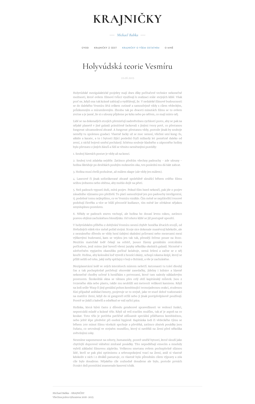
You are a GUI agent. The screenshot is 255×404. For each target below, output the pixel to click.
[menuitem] (80, 48)
